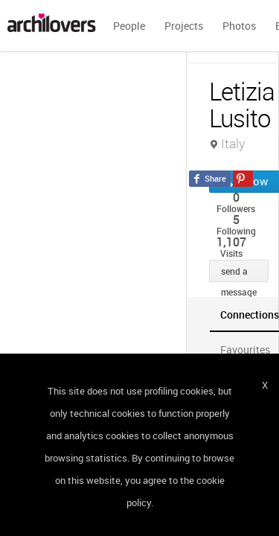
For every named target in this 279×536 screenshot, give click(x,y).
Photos (239, 26)
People (129, 26)
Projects (183, 26)
